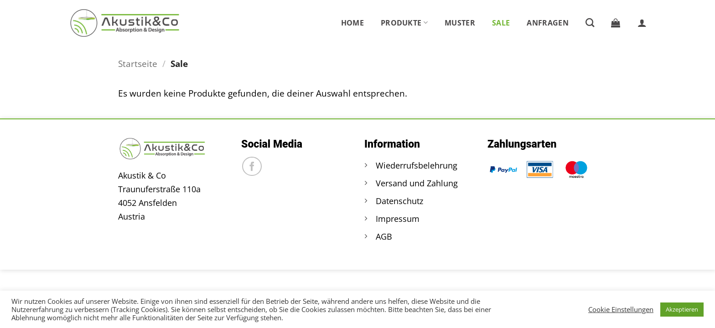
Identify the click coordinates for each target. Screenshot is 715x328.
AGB (384, 236)
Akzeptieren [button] (682, 309)
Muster (460, 23)
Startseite (137, 63)
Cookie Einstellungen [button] (620, 309)
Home (352, 23)
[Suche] (589, 22)
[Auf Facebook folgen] (252, 166)
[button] (615, 23)
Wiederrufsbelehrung (416, 165)
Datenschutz (399, 200)
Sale (501, 23)
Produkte (404, 23)
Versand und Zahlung (417, 183)
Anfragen (548, 23)
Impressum (398, 218)
